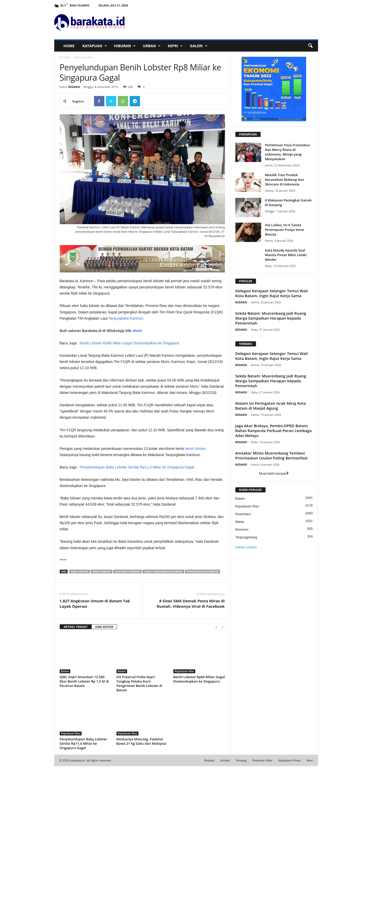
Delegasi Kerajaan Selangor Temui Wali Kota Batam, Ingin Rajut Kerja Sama (271, 293)
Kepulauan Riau (184, 821)
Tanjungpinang (246, 537)
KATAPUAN (94, 46)
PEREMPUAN (248, 134)
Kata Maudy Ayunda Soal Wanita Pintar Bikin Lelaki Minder (286, 255)
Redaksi (209, 910)
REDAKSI (74, 87)
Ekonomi (242, 529)
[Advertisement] (142, 364)
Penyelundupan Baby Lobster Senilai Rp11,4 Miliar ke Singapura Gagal (137, 539)
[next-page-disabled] (222, 777)
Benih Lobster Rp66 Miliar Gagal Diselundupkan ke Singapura (129, 415)
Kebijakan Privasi (289, 910)
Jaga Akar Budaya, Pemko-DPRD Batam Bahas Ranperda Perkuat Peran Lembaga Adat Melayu (273, 430)
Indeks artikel (246, 547)
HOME (69, 45)
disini (137, 403)
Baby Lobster (79, 721)
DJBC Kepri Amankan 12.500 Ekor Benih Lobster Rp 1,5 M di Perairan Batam (84, 831)
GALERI (198, 46)
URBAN (151, 46)
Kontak (225, 910)
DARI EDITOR (104, 777)
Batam (65, 821)
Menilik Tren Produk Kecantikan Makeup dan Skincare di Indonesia (284, 180)
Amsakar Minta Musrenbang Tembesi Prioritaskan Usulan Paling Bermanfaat (271, 455)
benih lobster (195, 521)
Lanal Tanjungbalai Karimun (163, 721)
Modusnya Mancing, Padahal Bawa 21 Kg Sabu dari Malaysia (141, 891)
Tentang (241, 910)
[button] (310, 46)
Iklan (310, 910)
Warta (239, 522)
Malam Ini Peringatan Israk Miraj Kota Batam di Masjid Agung (270, 406)
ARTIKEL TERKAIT (76, 777)
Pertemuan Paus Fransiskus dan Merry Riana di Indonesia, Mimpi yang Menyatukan (287, 152)
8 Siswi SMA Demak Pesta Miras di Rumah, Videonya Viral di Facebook (191, 753)
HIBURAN (125, 46)
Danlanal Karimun (127, 721)
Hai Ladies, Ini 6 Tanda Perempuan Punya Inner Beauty (284, 230)
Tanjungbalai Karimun (126, 318)
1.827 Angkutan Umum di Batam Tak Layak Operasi (95, 753)
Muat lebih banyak (274, 473)
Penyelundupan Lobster (202, 721)
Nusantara (243, 514)
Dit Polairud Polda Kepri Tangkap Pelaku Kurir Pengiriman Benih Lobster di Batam (139, 833)
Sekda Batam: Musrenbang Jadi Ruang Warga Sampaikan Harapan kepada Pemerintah (270, 318)
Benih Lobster (101, 721)
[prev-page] (216, 777)
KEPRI (175, 46)
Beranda (65, 57)
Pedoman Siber (262, 910)
